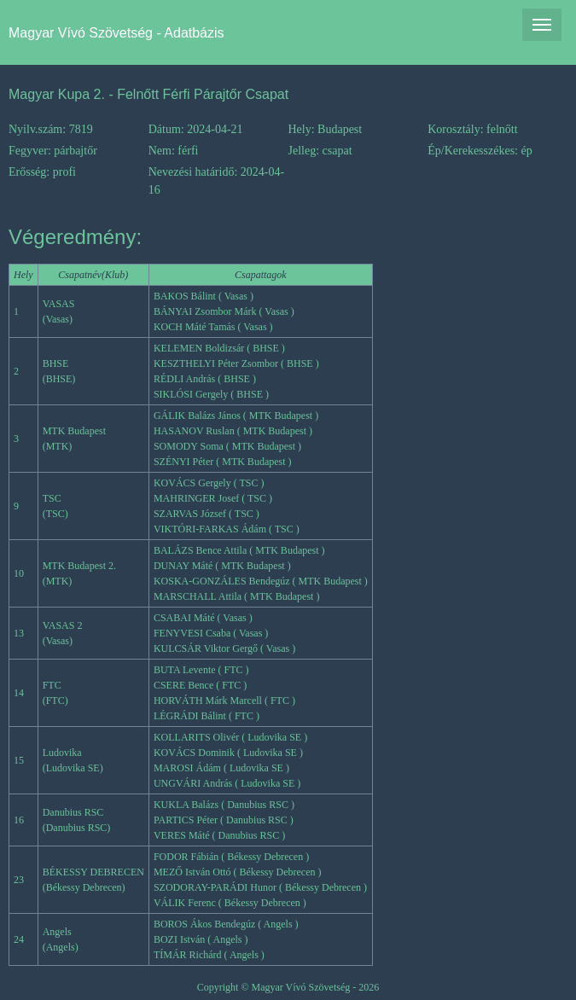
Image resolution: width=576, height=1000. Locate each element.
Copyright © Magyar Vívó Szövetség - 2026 (288, 987)
